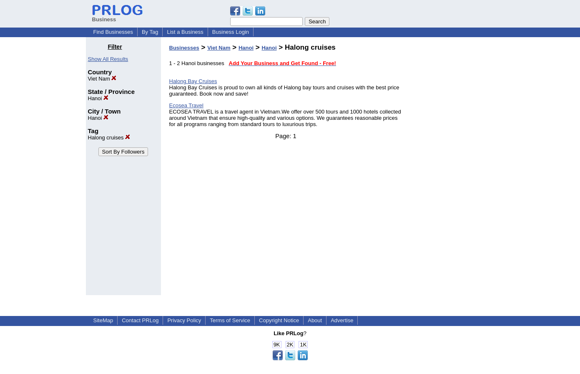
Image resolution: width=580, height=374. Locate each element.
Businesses (184, 48)
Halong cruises (109, 137)
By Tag (150, 32)
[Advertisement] (451, 168)
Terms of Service (230, 320)
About (315, 320)
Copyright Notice (279, 320)
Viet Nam (102, 79)
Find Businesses (113, 32)
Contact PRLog (140, 320)
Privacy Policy (184, 320)
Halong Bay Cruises (193, 81)
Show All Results (108, 59)
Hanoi (98, 98)
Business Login (230, 32)
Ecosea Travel (186, 105)
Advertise (342, 320)
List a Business (185, 32)
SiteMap (103, 320)
